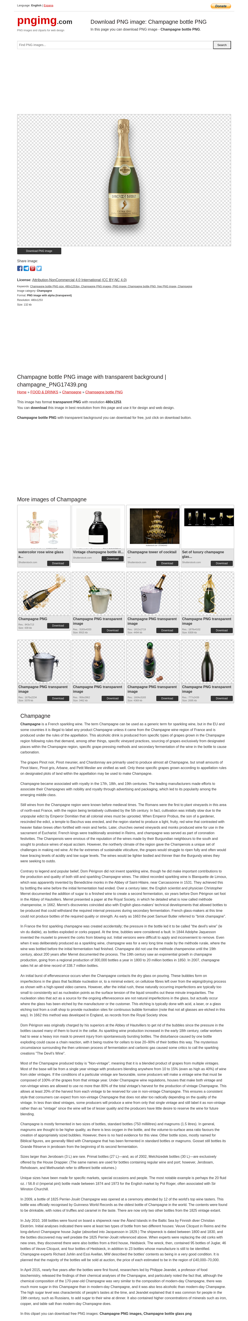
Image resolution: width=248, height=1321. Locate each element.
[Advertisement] (124, 83)
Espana (48, 5)
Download (58, 563)
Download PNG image (39, 251)
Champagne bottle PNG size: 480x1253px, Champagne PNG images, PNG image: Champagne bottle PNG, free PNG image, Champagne (111, 286)
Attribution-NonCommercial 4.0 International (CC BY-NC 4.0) (79, 280)
